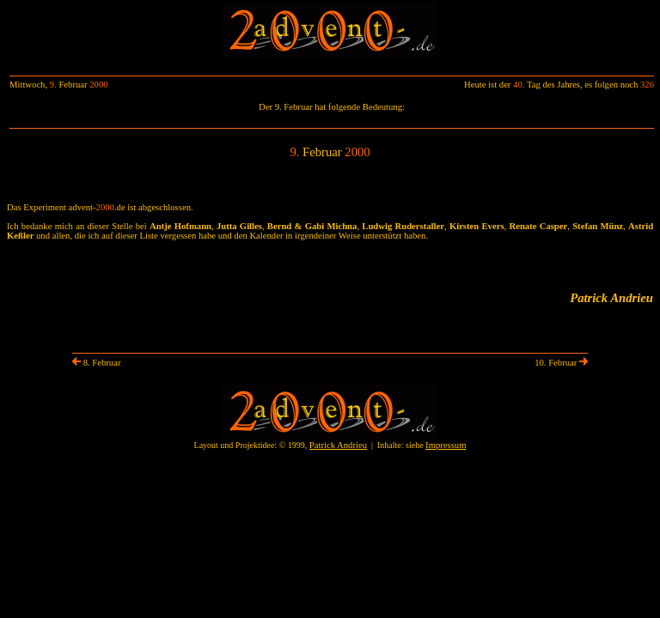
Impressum (445, 445)
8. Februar (96, 362)
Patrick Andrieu (338, 445)
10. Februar (561, 362)
